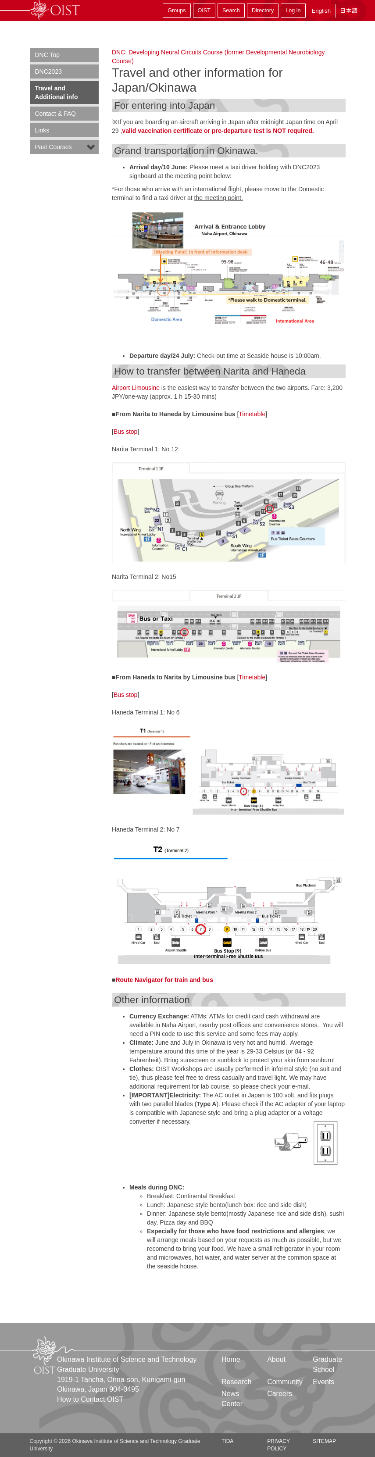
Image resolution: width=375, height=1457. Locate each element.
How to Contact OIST (90, 1399)
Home (230, 1359)
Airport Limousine (136, 387)
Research (236, 1382)
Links (42, 130)
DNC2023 (48, 71)
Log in (293, 10)
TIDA (227, 1441)
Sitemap (324, 1441)
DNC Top (47, 54)
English (321, 10)
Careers (279, 1393)
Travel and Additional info (56, 92)
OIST (204, 10)
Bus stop (125, 431)
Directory (263, 10)
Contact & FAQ (55, 113)
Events (323, 1382)
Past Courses (53, 146)
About (276, 1359)
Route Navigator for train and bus (164, 979)
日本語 (348, 10)
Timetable (252, 414)
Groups (177, 10)
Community (285, 1382)
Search (231, 10)
